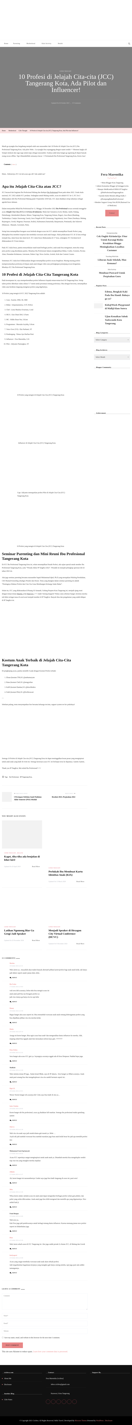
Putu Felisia (13, 1050)
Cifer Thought (65, 71)
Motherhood (31, 43)
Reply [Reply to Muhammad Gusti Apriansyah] (14, 1165)
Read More (36, 866)
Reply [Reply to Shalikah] (14, 1082)
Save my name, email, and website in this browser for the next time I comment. (32, 1338)
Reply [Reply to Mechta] (14, 977)
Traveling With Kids (112, 256)
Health (60, 43)
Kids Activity (46, 43)
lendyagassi (13, 1255)
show (13, 164)
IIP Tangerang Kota (26, 777)
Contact (112, 213)
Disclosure (8, 1384)
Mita (11, 1189)
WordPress (100, 1420)
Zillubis (12, 1172)
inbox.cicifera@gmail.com (60, 1384)
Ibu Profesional (52, 192)
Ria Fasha (13, 984)
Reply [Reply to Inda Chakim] (14, 1120)
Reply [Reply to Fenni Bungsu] (14, 1231)
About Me (7, 1378)
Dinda (12, 1029)
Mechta (12, 963)
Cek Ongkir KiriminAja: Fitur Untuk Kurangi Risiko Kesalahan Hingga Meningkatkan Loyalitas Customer (112, 243)
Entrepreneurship (112, 233)
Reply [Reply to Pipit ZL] (14, 1099)
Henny (12, 1008)
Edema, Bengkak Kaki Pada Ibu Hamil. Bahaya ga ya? (117, 295)
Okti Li (12, 1127)
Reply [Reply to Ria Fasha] (14, 1001)
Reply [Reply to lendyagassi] (14, 1273)
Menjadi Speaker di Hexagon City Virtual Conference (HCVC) (65, 933)
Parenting (16, 43)
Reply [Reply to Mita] (14, 1207)
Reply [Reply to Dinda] (14, 1043)
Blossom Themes (81, 1420)
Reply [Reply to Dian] (14, 1248)
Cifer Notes (8, 1399)
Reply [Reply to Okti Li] (14, 1144)
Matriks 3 (20, 594)
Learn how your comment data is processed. (50, 1351)
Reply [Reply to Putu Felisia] (14, 1061)
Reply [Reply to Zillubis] (14, 1183)
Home (6, 43)
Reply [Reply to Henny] (14, 1022)
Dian (11, 1238)
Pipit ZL (12, 1088)
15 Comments (76, 103)
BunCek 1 (30, 594)
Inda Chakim (14, 1106)
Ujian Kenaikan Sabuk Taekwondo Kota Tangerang (116, 320)
